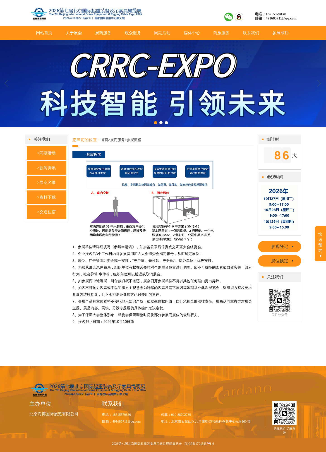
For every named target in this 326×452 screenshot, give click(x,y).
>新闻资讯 (46, 168)
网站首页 (44, 33)
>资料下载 (46, 197)
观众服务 (133, 33)
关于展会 (74, 33)
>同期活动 (46, 153)
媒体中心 (192, 33)
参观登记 (279, 246)
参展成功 (280, 33)
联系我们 (251, 33)
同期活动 (162, 33)
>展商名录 (46, 182)
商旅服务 (221, 33)
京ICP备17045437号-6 (199, 443)
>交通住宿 (46, 212)
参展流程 (134, 140)
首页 (104, 140)
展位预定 (279, 260)
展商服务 (103, 33)
